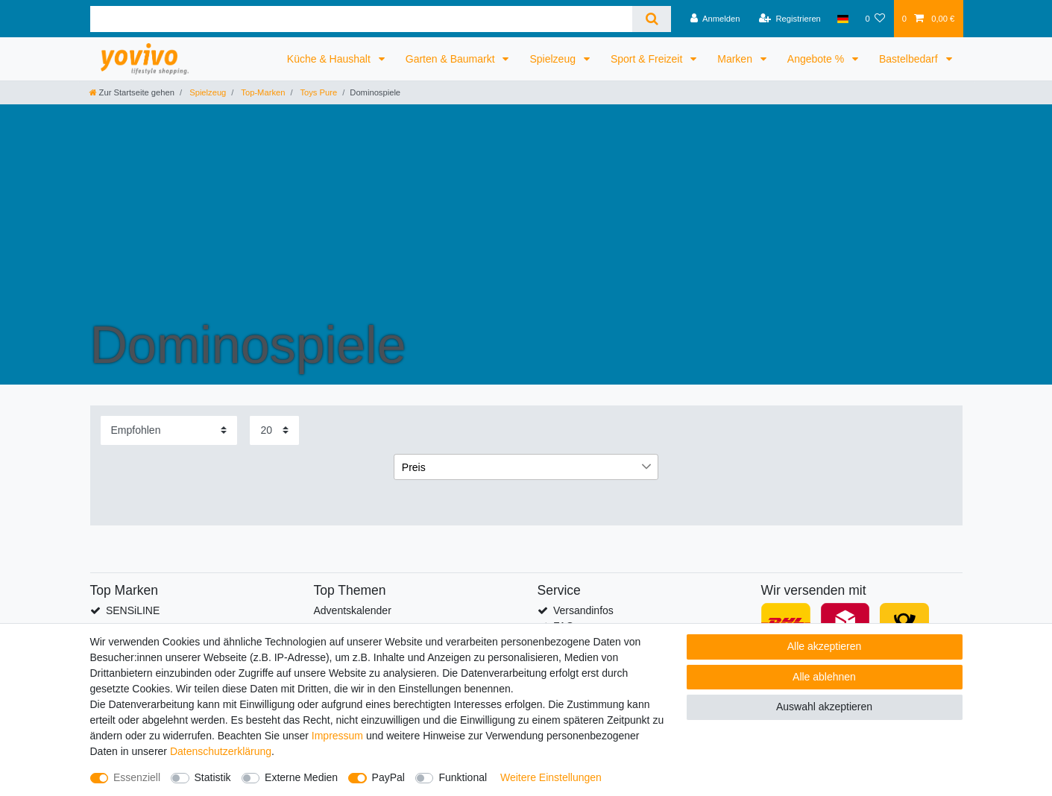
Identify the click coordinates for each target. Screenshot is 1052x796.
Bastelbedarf (910, 59)
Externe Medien (301, 777)
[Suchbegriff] (361, 19)
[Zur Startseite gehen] (131, 92)
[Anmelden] (715, 18)
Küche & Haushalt (330, 59)
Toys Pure (318, 92)
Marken (736, 59)
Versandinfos (583, 610)
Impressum (337, 736)
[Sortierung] (169, 430)
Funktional (462, 777)
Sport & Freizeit (648, 59)
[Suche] (651, 19)
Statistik (213, 777)
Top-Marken (262, 92)
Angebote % (817, 59)
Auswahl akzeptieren (824, 707)
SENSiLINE (133, 610)
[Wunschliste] (875, 18)
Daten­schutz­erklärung (220, 751)
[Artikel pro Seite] (274, 430)
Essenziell (136, 777)
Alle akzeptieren (824, 646)
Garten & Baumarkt (452, 59)
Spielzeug (553, 59)
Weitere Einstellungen (551, 777)
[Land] (843, 18)
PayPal (388, 777)
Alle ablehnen (824, 677)
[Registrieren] (790, 18)
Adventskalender (352, 610)
